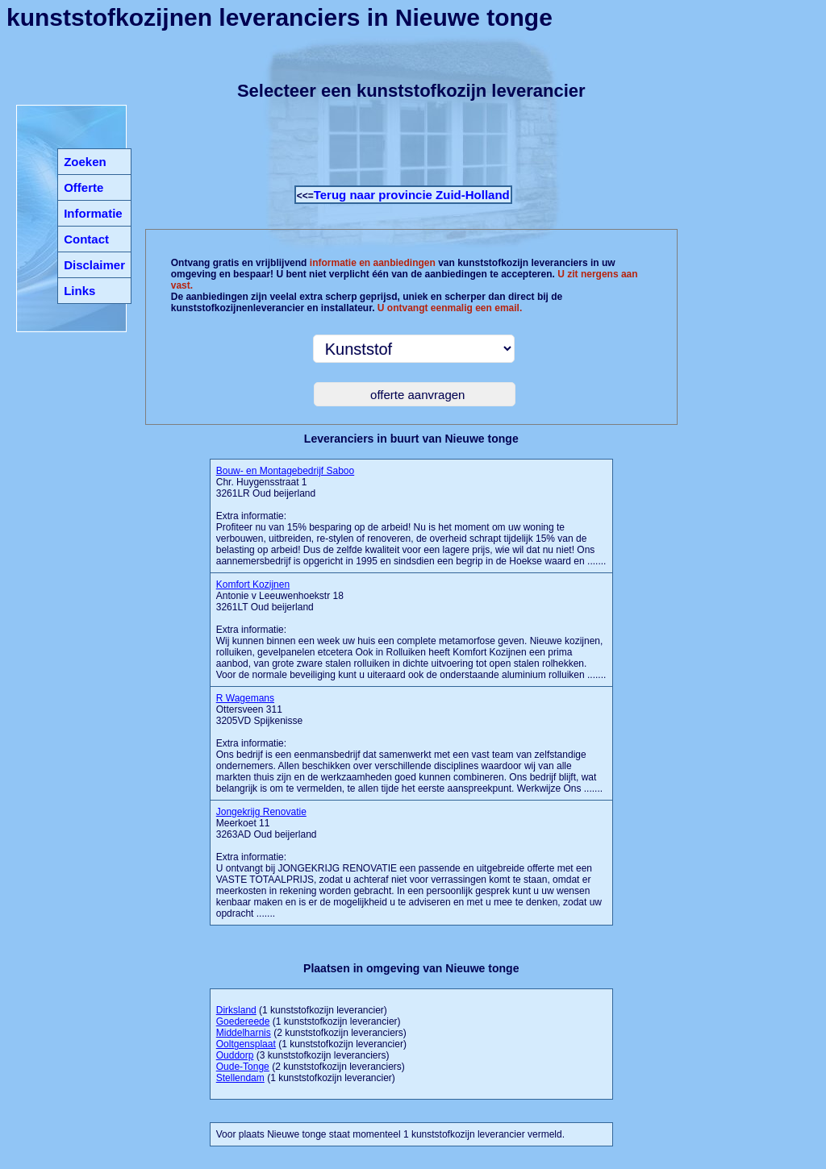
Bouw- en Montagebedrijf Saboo (285, 470)
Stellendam (240, 1078)
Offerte (83, 187)
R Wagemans (245, 698)
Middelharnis (243, 1032)
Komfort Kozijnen (253, 584)
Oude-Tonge (242, 1066)
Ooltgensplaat (246, 1044)
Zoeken (85, 161)
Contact (86, 239)
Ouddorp (235, 1055)
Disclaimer (94, 265)
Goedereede (243, 1021)
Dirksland (236, 1010)
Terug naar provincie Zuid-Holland (412, 195)
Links (79, 290)
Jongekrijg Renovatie (261, 811)
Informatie (93, 213)
